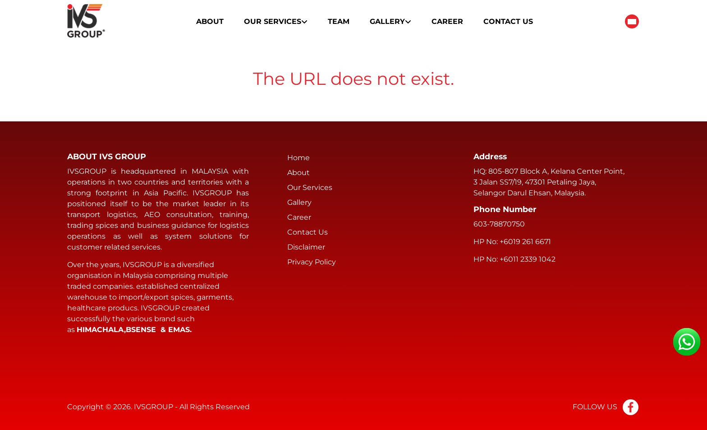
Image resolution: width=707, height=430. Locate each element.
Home (298, 157)
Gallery (390, 21)
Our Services (276, 21)
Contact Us (508, 21)
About (210, 21)
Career (447, 21)
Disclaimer (306, 247)
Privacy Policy (311, 262)
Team (338, 21)
